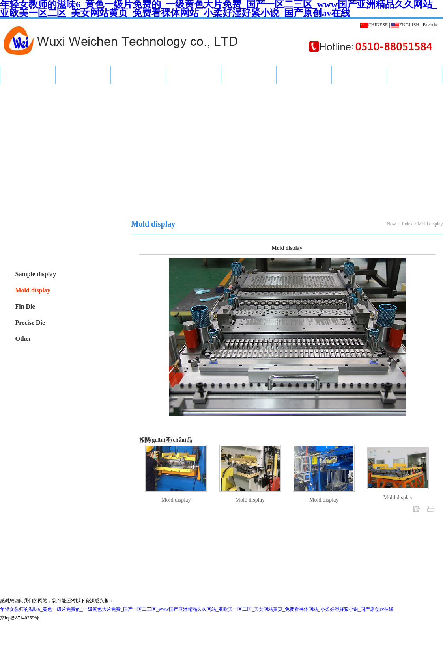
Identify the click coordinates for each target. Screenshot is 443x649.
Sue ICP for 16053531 (221, 576)
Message (359, 75)
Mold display (32, 290)
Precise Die (30, 322)
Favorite (430, 25)
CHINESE (374, 25)
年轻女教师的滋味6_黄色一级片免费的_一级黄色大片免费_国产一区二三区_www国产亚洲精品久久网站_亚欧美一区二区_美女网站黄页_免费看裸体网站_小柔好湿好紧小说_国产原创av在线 (196, 609)
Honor (249, 75)
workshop (304, 75)
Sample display (35, 274)
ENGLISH (405, 25)
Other (23, 338)
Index (28, 75)
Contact (414, 75)
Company (193, 75)
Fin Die (25, 306)
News (138, 75)
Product (83, 75)
